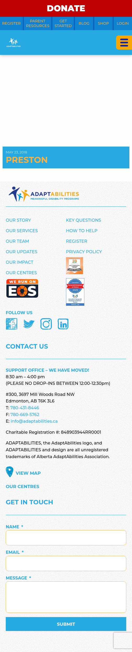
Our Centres (21, 272)
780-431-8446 (24, 407)
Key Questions (83, 220)
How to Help (81, 230)
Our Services (22, 230)
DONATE (66, 8)
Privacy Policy (84, 251)
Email (15, 552)
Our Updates (21, 251)
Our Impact (19, 262)
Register (76, 241)
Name (14, 526)
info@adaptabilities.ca (34, 421)
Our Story (18, 220)
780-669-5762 (24, 414)
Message (18, 578)
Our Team (17, 241)
